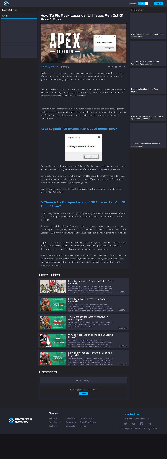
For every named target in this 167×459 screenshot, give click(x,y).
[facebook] (116, 79)
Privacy (147, 453)
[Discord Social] (141, 449)
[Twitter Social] (125, 449)
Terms (154, 453)
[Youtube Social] (133, 449)
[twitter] (120, 79)
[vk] (124, 79)
